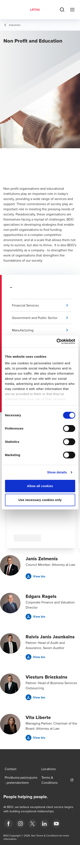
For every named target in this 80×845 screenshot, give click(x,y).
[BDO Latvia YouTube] (56, 823)
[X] (32, 823)
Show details (57, 472)
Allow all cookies (40, 486)
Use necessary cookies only (40, 500)
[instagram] (20, 823)
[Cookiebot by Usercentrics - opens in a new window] (57, 341)
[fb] (8, 823)
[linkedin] (44, 823)
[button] (41, 305)
